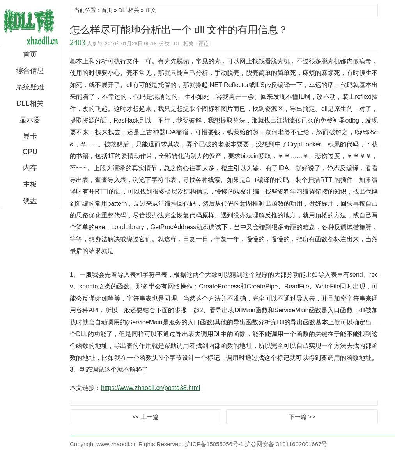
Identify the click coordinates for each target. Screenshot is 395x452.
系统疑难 (30, 87)
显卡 (30, 136)
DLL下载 (30, 25)
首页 (30, 54)
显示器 (30, 120)
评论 (203, 43)
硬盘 (30, 201)
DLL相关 (29, 103)
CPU (30, 152)
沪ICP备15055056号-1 (214, 444)
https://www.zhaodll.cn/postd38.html (150, 387)
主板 (30, 184)
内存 (30, 168)
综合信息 (30, 71)
